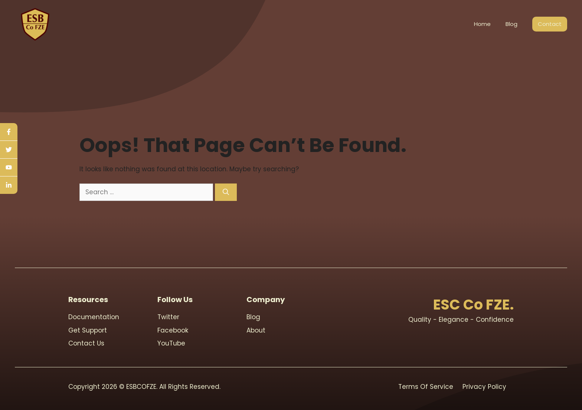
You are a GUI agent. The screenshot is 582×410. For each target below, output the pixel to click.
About (255, 330)
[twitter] (8, 150)
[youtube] (8, 167)
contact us (86, 343)
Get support (87, 330)
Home (482, 24)
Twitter (168, 317)
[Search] (226, 192)
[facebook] (8, 132)
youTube (171, 343)
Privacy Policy (484, 386)
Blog (511, 24)
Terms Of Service (425, 386)
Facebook (172, 330)
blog (253, 317)
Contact (550, 24)
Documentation (93, 317)
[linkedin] (8, 185)
